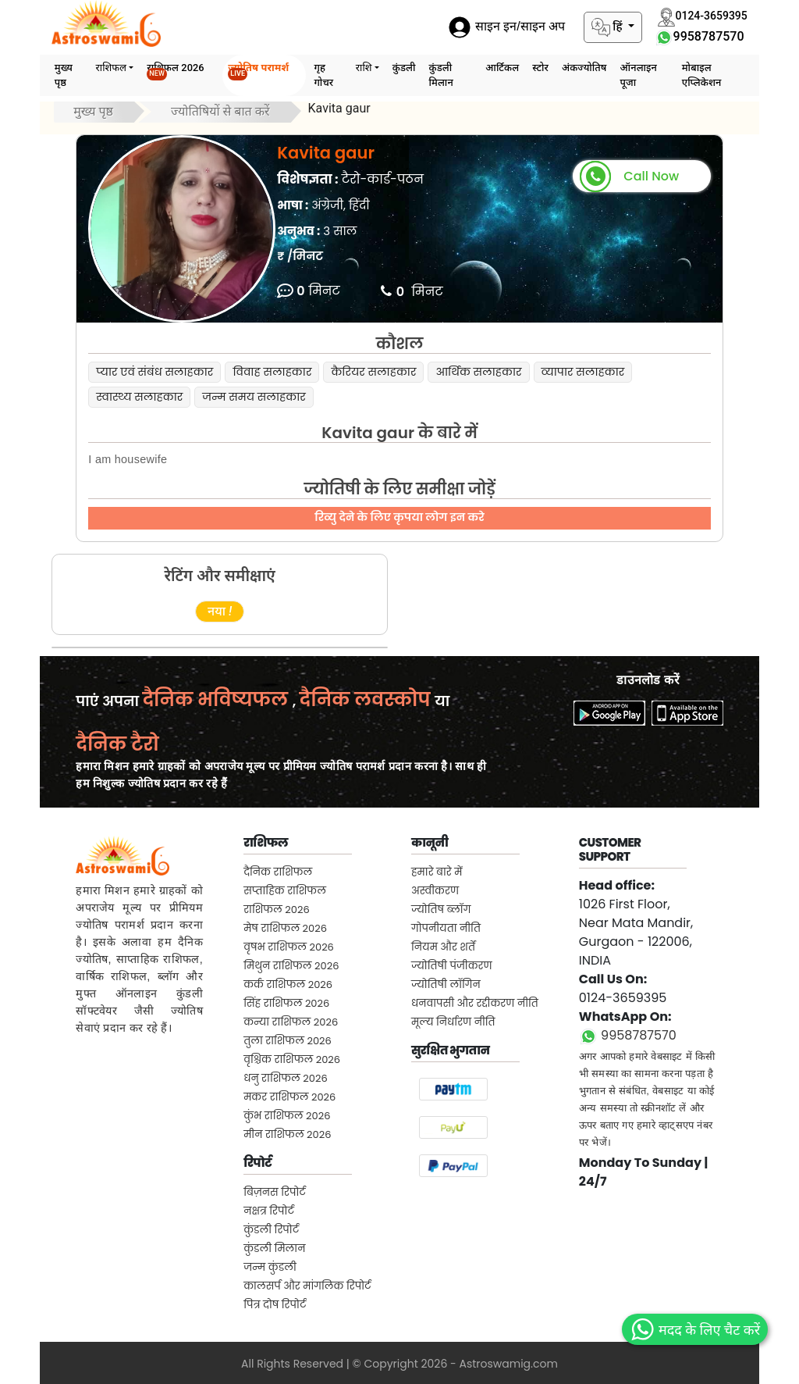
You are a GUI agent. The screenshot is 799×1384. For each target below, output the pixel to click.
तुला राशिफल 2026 (287, 1040)
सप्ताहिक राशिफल (284, 890)
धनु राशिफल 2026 (285, 1078)
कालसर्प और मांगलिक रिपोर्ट (307, 1286)
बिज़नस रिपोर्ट (274, 1192)
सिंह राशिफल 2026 (286, 1003)
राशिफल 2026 (175, 71)
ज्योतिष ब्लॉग (441, 909)
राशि (364, 67)
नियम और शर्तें (443, 947)
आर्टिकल (502, 67)
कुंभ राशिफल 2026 (286, 1115)
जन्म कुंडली (270, 1267)
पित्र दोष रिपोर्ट (274, 1304)
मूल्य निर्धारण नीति (453, 1022)
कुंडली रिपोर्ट (271, 1229)
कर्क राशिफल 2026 (287, 984)
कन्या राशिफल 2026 (290, 1022)
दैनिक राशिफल (277, 872)
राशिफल (111, 67)
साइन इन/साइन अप (506, 27)
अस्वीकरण (435, 890)
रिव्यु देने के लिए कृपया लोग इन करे (399, 517)
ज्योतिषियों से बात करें (220, 111)
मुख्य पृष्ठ (64, 75)
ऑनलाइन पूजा (638, 75)
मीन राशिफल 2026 (287, 1134)
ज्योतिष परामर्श (258, 71)
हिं (608, 27)
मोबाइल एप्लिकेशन (702, 75)
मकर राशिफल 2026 (289, 1097)
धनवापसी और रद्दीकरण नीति (474, 1003)
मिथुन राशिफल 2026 (291, 965)
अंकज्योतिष (584, 67)
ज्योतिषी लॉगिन (446, 984)
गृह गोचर (323, 75)
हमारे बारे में (437, 872)
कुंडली (404, 67)
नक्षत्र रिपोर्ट (268, 1211)
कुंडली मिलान (441, 75)
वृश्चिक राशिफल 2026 (291, 1059)
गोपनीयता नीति (446, 928)
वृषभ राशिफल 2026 (288, 947)
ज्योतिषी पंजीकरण (451, 965)
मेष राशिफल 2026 (285, 928)
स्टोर (540, 67)
